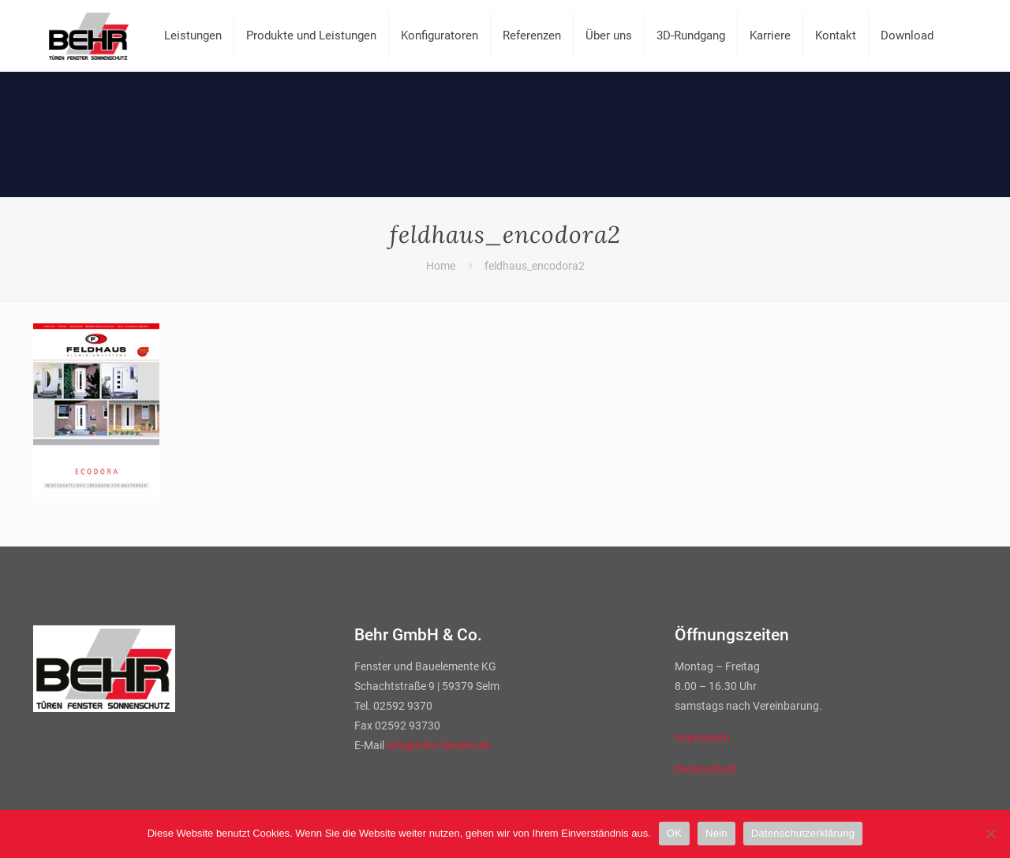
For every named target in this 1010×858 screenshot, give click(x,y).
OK (674, 833)
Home (440, 265)
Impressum (702, 737)
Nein (716, 833)
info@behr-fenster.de (438, 745)
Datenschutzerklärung (803, 833)
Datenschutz (706, 769)
